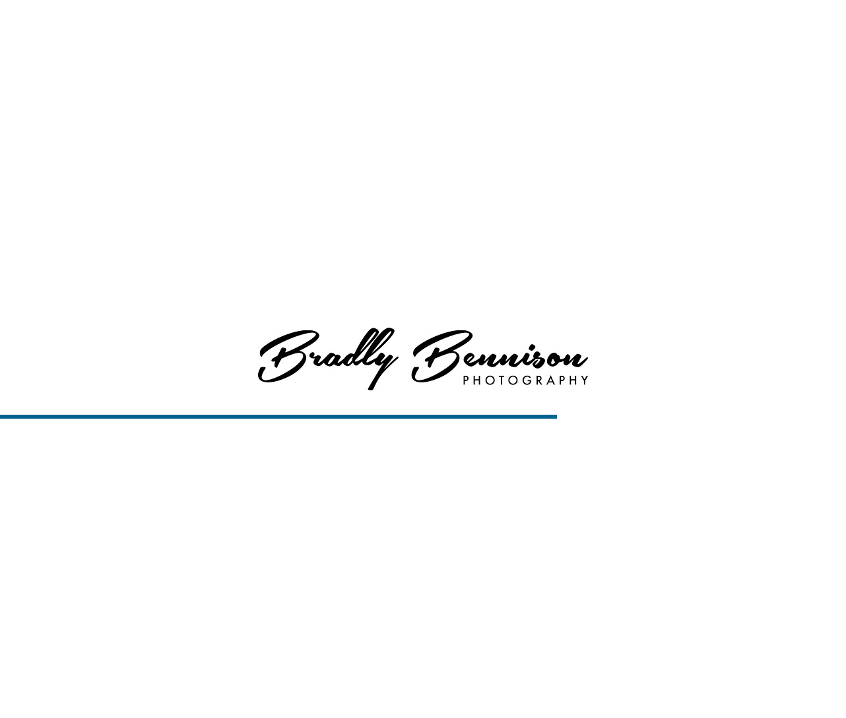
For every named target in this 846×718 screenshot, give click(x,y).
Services (602, 26)
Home (491, 26)
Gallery (38, 689)
